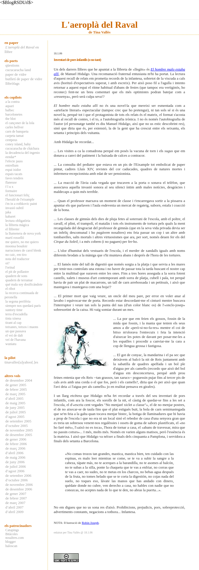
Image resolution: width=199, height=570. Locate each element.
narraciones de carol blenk (23, 250)
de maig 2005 (15, 403)
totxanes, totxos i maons (21, 327)
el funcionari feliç (17, 195)
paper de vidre (15, 74)
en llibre (22, 49)
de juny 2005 (15, 407)
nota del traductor (17, 259)
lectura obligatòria (17, 221)
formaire (11, 191)
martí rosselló (14, 238)
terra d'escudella (16, 314)
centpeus (11, 140)
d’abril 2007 (14, 507)
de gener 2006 (15, 439)
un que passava (15, 331)
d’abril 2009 (14, 512)
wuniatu (10, 344)
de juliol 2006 (15, 466)
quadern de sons (16, 276)
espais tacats (13, 174)
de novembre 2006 (19, 484)
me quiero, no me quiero (22, 242)
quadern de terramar (19, 280)
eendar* (10, 157)
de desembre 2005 (18, 435)
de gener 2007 (15, 494)
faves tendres (14, 178)
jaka (8, 212)
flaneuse (11, 182)
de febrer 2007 (16, 498)
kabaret (10, 216)
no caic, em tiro (16, 255)
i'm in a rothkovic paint (21, 204)
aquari (9, 106)
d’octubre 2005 (16, 426)
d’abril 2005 (14, 398)
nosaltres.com (14, 538)
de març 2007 (15, 503)
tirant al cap (13, 323)
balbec (9, 110)
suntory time (13, 310)
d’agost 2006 (15, 471)
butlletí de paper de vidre (23, 79)
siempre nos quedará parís (23, 306)
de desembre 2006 (18, 489)
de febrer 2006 (16, 444)
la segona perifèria (18, 301)
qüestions (12, 65)
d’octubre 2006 (16, 480)
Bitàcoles (11, 534)
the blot (10, 119)
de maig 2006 (15, 457)
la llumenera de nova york (23, 233)
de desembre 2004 (18, 380)
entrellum (11, 165)
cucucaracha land (18, 70)
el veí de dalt (14, 335)
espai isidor (13, 170)
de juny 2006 (15, 462)
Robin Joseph (90, 522)
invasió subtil (14, 208)
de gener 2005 (15, 385)
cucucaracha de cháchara (22, 148)
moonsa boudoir (16, 246)
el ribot (10, 289)
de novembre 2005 (19, 430)
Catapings (12, 530)
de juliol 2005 (15, 412)
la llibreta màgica (17, 225)
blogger (10, 542)
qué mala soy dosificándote (23, 284)
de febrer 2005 (16, 389)
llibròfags (12, 83)
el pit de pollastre (17, 272)
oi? (7, 263)
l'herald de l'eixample (19, 199)
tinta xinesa (13, 318)
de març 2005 (15, 394)
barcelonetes (13, 114)
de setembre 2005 (18, 421)
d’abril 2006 (14, 453)
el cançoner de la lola (19, 123)
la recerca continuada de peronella (21, 295)
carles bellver (14, 127)
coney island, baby (18, 144)
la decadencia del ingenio (22, 153)
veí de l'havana (15, 340)
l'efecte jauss (14, 161)
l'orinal (10, 267)
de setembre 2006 (18, 475)
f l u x (9, 187)
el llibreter (12, 229)
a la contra (12, 102)
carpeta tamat (14, 136)
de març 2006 (15, 448)
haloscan (11, 546)
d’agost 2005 (15, 416)
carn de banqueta (16, 131)
